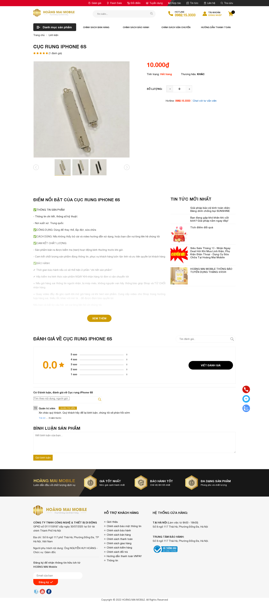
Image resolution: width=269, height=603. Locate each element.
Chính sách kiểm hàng (119, 547)
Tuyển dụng (154, 3)
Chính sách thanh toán (120, 539)
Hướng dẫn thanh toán (216, 27)
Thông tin (112, 560)
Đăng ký (46, 582)
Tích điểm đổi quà (201, 227)
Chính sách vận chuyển (175, 27)
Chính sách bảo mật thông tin (124, 526)
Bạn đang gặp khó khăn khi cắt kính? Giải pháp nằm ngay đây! (209, 219)
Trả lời (42, 418)
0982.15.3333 (185, 15)
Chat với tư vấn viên (205, 100)
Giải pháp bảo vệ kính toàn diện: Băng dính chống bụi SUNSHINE (210, 209)
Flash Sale (114, 3)
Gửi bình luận (43, 457)
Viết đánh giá (211, 365)
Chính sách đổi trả (117, 551)
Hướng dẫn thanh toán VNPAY (124, 556)
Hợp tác (174, 3)
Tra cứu (227, 3)
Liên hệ (209, 3)
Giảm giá (94, 3)
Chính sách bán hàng (96, 27)
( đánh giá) (55, 53)
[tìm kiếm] (150, 13)
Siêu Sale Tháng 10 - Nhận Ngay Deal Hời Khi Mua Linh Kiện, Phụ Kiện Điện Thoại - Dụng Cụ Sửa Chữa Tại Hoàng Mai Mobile (210, 252)
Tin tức (192, 3)
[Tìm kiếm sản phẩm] (124, 13)
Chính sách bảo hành (136, 27)
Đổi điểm (134, 3)
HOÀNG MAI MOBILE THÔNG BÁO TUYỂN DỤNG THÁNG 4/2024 (211, 270)
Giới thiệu (112, 521)
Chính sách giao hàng (119, 543)
